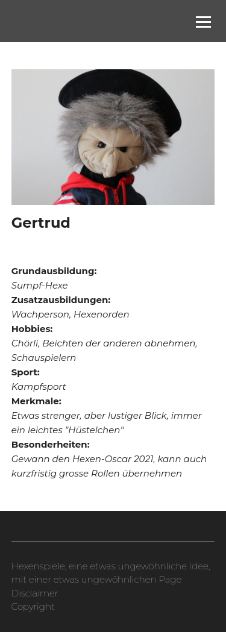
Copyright (33, 606)
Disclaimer (34, 593)
